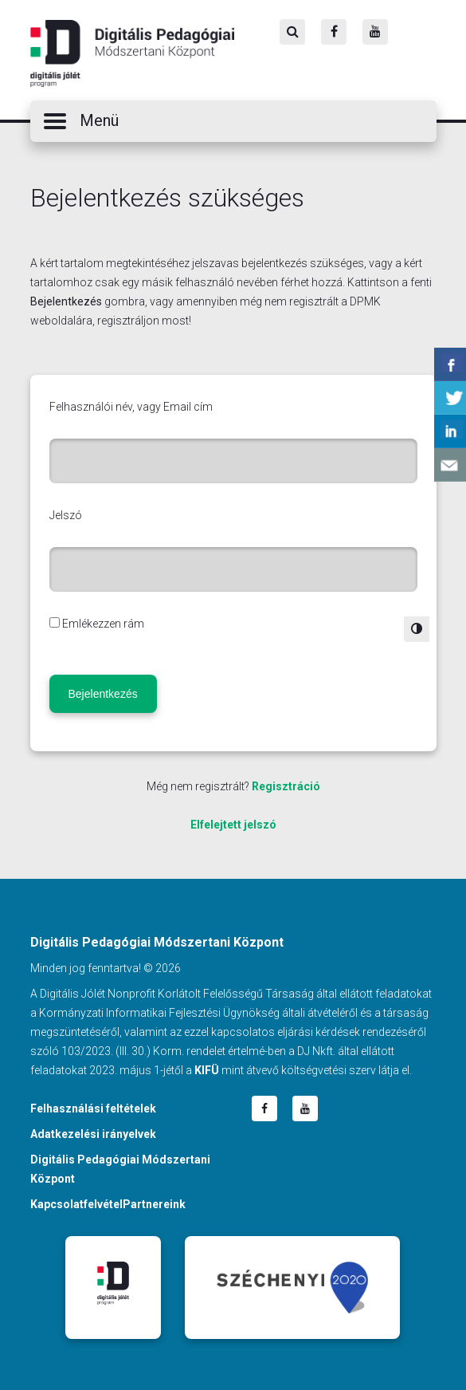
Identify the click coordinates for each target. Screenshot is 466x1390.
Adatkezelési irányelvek (93, 1134)
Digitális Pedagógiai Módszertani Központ (132, 53)
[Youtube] (375, 32)
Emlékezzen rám (103, 623)
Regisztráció (286, 786)
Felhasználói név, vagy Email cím (131, 406)
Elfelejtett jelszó (233, 824)
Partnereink (154, 1204)
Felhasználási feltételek (93, 1108)
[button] (233, 121)
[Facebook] (334, 32)
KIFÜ (206, 1070)
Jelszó (65, 515)
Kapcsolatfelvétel (76, 1204)
